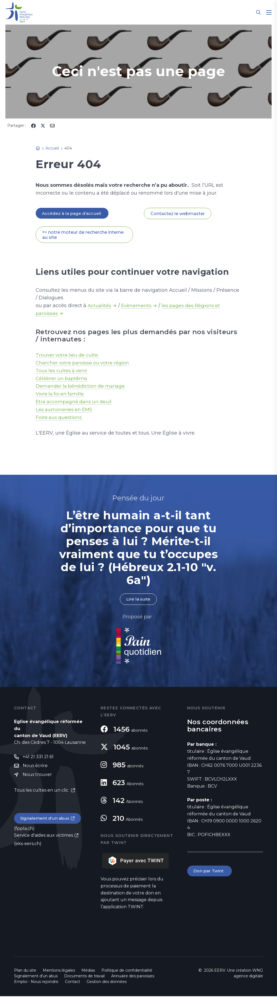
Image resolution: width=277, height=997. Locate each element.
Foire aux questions (60, 418)
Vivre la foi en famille (61, 394)
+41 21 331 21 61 (38, 757)
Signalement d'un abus (45, 819)
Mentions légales (59, 971)
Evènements (137, 306)
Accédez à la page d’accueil (72, 213)
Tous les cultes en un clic (42, 791)
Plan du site (25, 971)
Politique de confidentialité (126, 971)
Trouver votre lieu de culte (68, 355)
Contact (72, 982)
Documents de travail (84, 976)
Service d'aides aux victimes (43, 837)
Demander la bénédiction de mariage (82, 386)
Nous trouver (37, 775)
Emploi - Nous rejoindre (36, 982)
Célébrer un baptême (62, 379)
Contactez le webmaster (177, 213)
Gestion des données (107, 982)
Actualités (100, 306)
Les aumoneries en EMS (65, 410)
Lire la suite (138, 599)
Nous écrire (35, 766)
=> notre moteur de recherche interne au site (83, 235)
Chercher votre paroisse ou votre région (84, 363)
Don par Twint (209, 871)
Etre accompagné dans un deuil (75, 402)
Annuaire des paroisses (132, 976)
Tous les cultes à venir (63, 371)
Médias (88, 971)
